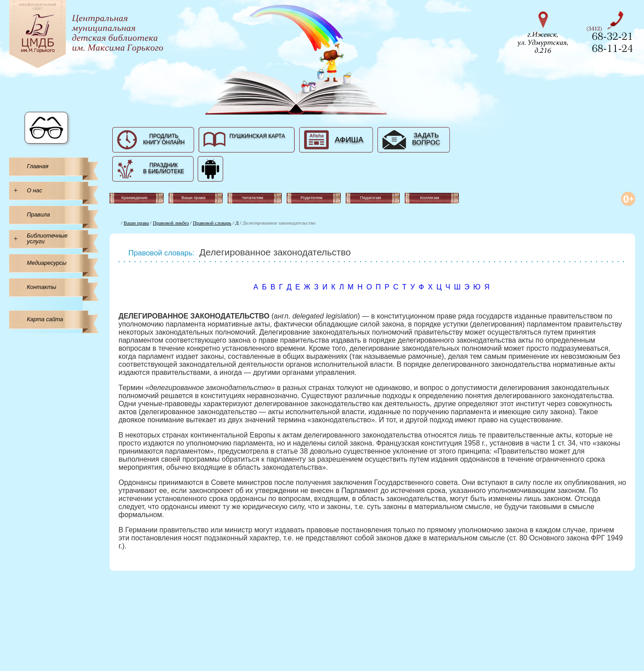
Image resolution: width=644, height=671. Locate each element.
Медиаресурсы (47, 262)
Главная (37, 166)
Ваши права (136, 222)
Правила (38, 214)
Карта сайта (45, 319)
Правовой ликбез (171, 222)
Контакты (41, 287)
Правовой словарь (212, 222)
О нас (34, 190)
